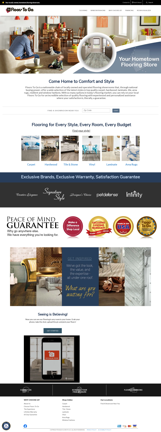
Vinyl (92, 164)
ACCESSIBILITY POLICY (104, 430)
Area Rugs (131, 164)
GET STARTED (52, 331)
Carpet (31, 164)
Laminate (111, 164)
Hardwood (51, 164)
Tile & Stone (71, 164)
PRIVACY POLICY (92, 430)
